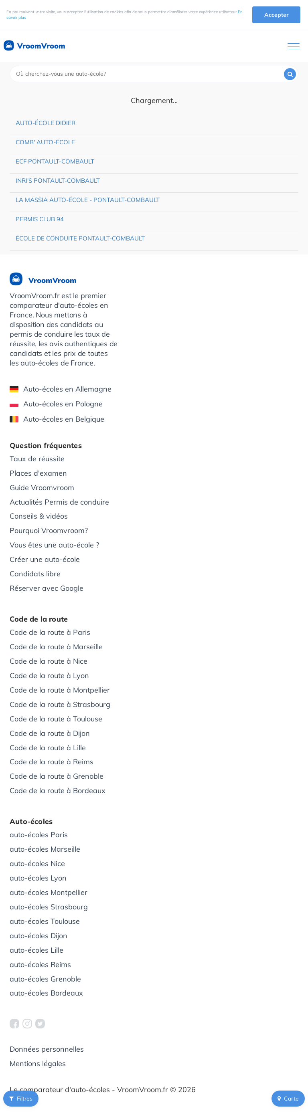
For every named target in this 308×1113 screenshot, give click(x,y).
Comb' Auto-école (45, 142)
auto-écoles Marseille (45, 849)
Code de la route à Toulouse (56, 718)
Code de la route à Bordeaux (57, 790)
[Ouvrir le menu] (293, 46)
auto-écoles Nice (37, 863)
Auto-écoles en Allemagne (60, 389)
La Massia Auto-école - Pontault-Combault (88, 200)
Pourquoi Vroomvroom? (49, 530)
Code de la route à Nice (48, 661)
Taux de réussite (37, 458)
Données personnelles (47, 1049)
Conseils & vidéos (39, 516)
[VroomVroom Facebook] (14, 1023)
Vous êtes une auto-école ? (54, 544)
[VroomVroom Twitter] (40, 1023)
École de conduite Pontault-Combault (80, 238)
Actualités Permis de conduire (59, 502)
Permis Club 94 (40, 219)
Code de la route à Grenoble (56, 776)
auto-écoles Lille (36, 950)
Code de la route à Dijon (50, 733)
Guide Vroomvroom (42, 487)
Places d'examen (38, 473)
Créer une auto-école (45, 559)
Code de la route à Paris (50, 632)
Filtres (20, 1098)
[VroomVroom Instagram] (27, 1023)
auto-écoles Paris (39, 834)
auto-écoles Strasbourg (49, 906)
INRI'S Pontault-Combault (58, 180)
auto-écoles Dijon (38, 935)
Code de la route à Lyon (49, 675)
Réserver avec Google (46, 588)
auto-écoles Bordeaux (46, 993)
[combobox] (154, 74)
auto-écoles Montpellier (48, 892)
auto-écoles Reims (40, 964)
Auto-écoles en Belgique (57, 419)
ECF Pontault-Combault (55, 161)
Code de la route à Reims (51, 761)
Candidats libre (35, 573)
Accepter (276, 14)
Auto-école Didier (45, 123)
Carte (288, 1098)
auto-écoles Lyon (38, 878)
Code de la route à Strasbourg (60, 704)
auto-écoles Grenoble (45, 979)
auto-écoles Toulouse (45, 921)
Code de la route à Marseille (56, 646)
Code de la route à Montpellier (60, 690)
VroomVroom (33, 46)
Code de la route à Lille (48, 747)
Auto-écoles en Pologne (56, 403)
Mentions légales (38, 1063)
